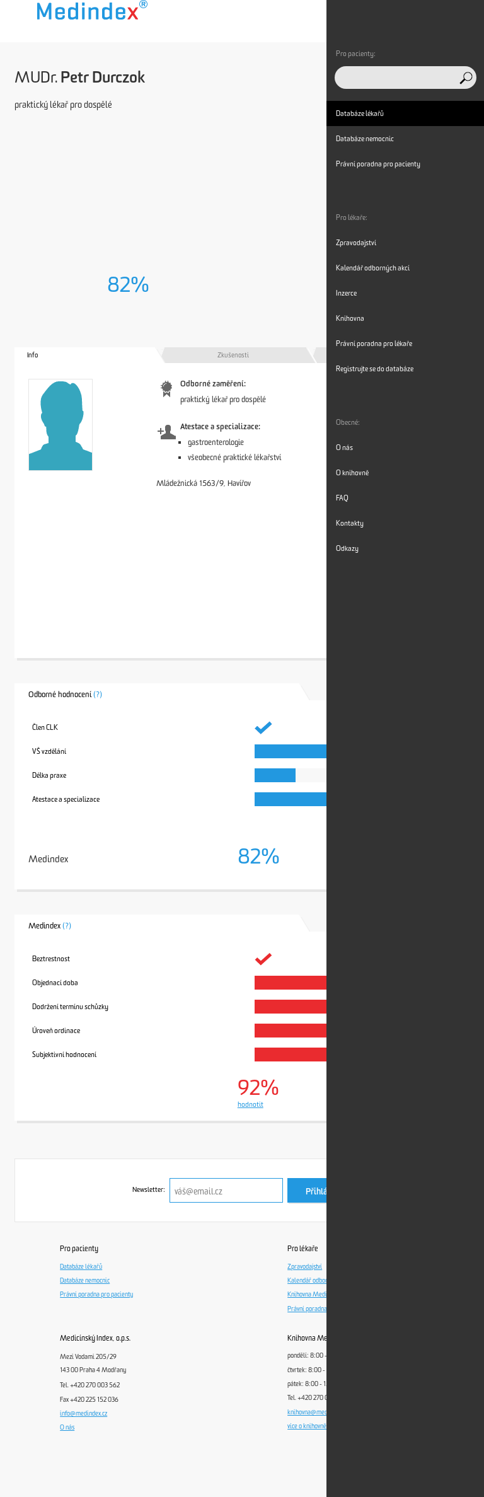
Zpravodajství (304, 1267)
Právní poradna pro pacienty (96, 1294)
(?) (97, 694)
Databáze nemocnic (85, 1280)
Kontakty (350, 523)
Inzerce (346, 293)
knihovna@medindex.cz (317, 1412)
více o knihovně (306, 1426)
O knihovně (352, 473)
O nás (67, 1427)
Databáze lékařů (81, 1267)
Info (32, 355)
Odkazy (347, 548)
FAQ (342, 498)
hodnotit (250, 1104)
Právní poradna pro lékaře (321, 1309)
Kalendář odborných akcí (319, 1280)
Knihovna (350, 318)
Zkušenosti (233, 355)
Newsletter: (148, 1189)
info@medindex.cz (83, 1413)
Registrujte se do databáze (374, 369)
